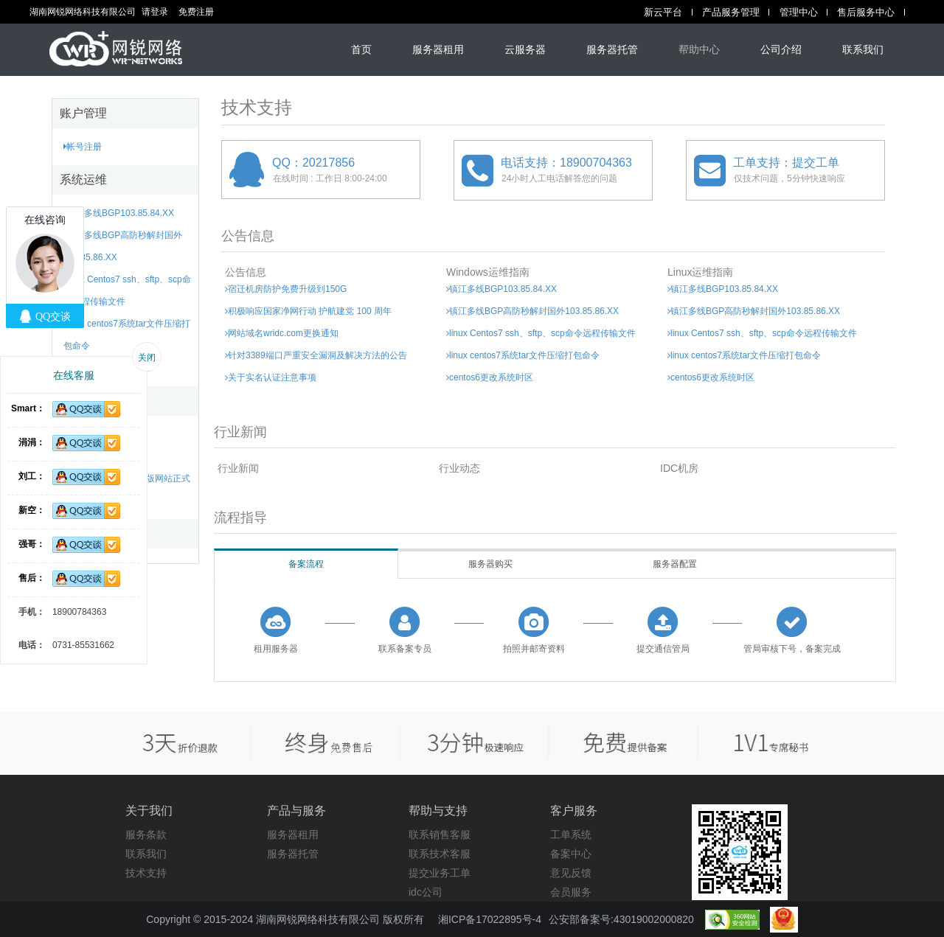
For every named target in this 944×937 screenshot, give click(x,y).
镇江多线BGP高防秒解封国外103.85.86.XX (532, 311)
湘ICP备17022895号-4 (489, 919)
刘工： (31, 476)
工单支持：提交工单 (786, 162)
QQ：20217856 (313, 162)
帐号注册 (82, 147)
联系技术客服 (440, 854)
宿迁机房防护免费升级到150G (286, 289)
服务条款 (146, 834)
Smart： (28, 408)
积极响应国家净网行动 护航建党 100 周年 (308, 311)
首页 (361, 49)
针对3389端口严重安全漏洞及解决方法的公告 (316, 355)
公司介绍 (781, 49)
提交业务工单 (440, 873)
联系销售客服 (440, 834)
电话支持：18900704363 (566, 162)
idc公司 (425, 892)
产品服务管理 (731, 12)
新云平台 (663, 12)
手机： (31, 612)
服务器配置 (675, 564)
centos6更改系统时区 (489, 377)
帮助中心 (699, 49)
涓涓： (31, 442)
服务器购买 (490, 564)
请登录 (155, 12)
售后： (31, 578)
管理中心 (799, 12)
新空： (31, 510)
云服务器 (525, 49)
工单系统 (570, 834)
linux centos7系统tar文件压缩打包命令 (523, 355)
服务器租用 (438, 49)
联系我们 (863, 49)
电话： (31, 645)
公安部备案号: (621, 919)
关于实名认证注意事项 (270, 377)
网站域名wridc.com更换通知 (282, 333)
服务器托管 (612, 49)
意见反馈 (570, 873)
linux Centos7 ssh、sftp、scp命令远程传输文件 (541, 333)
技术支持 (146, 873)
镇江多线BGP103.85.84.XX (118, 213)
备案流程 (306, 564)
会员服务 (570, 892)
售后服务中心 (866, 12)
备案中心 (570, 854)
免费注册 (196, 12)
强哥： (31, 544)
